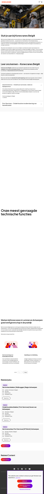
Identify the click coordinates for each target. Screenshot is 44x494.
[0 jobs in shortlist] (39, 2)
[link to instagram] (25, 469)
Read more (6, 398)
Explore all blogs (5, 459)
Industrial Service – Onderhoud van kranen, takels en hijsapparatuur (17, 85)
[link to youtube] (29, 469)
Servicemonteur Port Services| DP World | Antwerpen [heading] (20, 429)
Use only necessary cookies (25, 485)
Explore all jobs (5, 445)
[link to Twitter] (18, 469)
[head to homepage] (6, 2)
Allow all (24, 481)
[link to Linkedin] (14, 469)
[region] (25, 482)
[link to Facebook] (22, 469)
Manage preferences (25, 489)
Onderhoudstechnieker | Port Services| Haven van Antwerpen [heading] (19, 408)
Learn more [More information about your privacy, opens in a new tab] (17, 477)
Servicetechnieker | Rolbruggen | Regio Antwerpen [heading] (19, 387)
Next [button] (26, 372)
